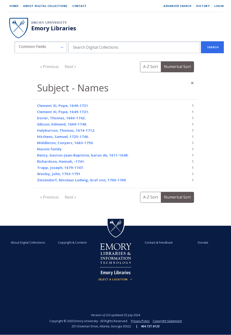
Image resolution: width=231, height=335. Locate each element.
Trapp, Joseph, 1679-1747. (60, 167)
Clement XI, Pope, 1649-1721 (62, 105)
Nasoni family (49, 149)
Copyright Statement (167, 321)
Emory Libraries (53, 28)
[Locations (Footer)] (115, 279)
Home (14, 6)
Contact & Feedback (159, 243)
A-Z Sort (150, 66)
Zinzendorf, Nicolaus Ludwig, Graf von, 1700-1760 (81, 180)
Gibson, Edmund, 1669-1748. (62, 124)
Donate (203, 243)
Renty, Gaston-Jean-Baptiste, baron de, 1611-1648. (83, 155)
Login (219, 6)
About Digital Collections (45, 6)
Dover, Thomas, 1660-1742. (61, 117)
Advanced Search (177, 6)
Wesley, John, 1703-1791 (58, 173)
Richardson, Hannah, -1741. (61, 161)
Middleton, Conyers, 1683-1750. (65, 142)
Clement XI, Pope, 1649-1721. (63, 111)
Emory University (49, 22)
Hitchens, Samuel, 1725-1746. (63, 136)
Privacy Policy (140, 321)
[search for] (134, 47)
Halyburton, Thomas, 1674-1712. (66, 130)
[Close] (192, 82)
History (203, 6)
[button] (40, 47)
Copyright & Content (72, 243)
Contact (79, 6)
